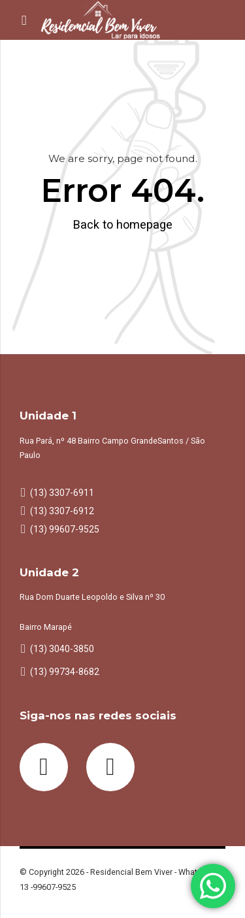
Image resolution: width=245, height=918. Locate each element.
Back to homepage (122, 224)
